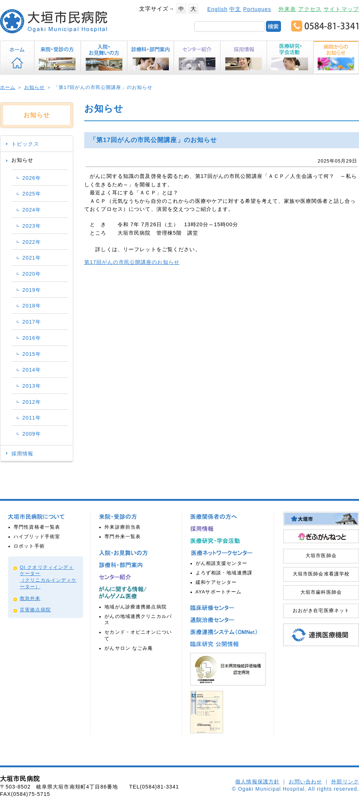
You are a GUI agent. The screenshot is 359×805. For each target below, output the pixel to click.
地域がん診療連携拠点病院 (135, 607)
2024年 (31, 210)
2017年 (31, 322)
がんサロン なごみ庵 (128, 648)
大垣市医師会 (321, 555)
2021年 (31, 258)
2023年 (31, 226)
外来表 (287, 9)
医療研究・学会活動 (290, 57)
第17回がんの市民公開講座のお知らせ (132, 262)
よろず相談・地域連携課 (224, 572)
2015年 (31, 354)
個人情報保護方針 (257, 781)
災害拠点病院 (35, 609)
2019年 (31, 290)
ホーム (17, 57)
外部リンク (345, 781)
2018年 (31, 306)
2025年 (31, 194)
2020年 (31, 274)
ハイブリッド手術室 (37, 536)
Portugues (257, 9)
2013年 (31, 386)
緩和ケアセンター (216, 582)
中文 (235, 9)
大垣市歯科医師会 (321, 592)
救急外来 (30, 598)
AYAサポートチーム (219, 592)
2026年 (31, 178)
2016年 (31, 338)
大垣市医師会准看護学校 (321, 574)
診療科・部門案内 (150, 57)
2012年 (31, 402)
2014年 (31, 370)
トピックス (25, 144)
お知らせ (34, 87)
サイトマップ (341, 9)
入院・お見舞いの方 (104, 57)
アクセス (310, 9)
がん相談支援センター (221, 563)
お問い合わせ (305, 781)
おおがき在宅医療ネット (321, 610)
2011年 (31, 418)
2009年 (31, 434)
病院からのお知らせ (336, 57)
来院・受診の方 (57, 57)
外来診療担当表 (122, 527)
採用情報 (244, 57)
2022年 (31, 242)
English (217, 9)
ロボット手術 (29, 546)
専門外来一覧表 (122, 536)
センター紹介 (197, 57)
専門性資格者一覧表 (37, 527)
